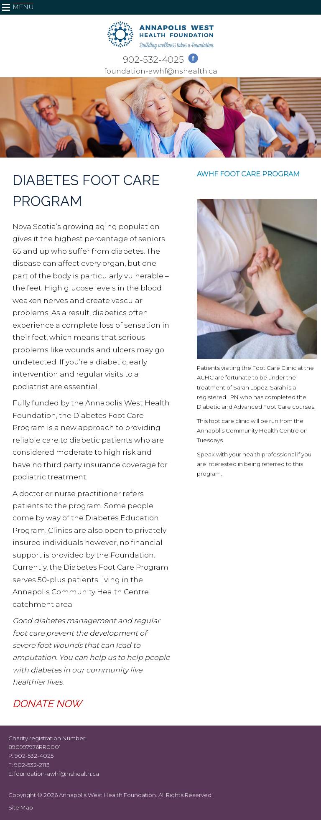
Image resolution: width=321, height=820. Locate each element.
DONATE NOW (47, 704)
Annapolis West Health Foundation (107, 795)
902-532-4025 (153, 59)
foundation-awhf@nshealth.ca (160, 70)
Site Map (20, 807)
